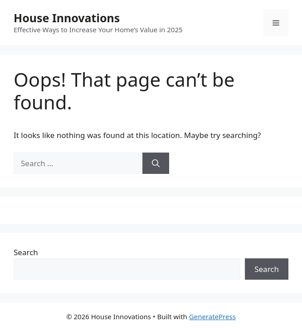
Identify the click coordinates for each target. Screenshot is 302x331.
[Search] (155, 163)
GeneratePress (212, 316)
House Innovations (67, 17)
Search (26, 252)
